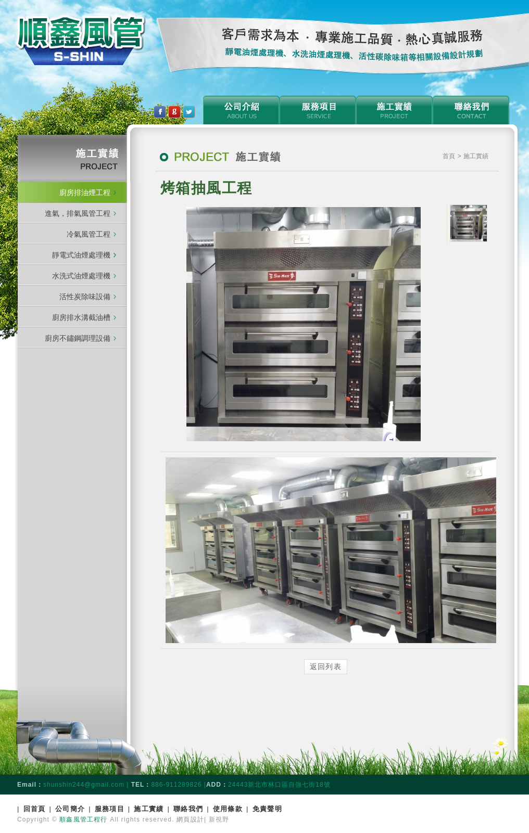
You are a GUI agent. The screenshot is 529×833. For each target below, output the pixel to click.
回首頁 (34, 809)
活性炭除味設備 (84, 296)
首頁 (450, 156)
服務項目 (109, 809)
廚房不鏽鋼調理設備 (77, 338)
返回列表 (326, 666)
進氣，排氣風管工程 (77, 213)
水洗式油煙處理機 (81, 276)
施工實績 (148, 809)
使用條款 (228, 809)
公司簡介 (70, 809)
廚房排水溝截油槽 (81, 317)
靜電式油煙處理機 (84, 255)
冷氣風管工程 (88, 234)
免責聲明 (267, 809)
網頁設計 (190, 819)
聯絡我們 (188, 809)
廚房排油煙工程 (84, 192)
